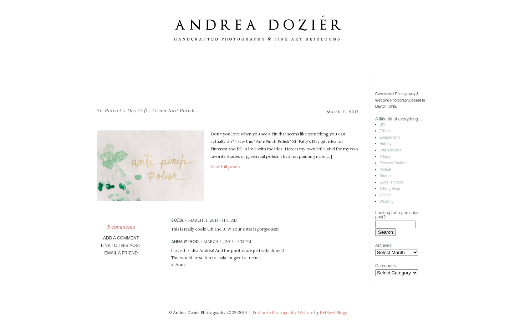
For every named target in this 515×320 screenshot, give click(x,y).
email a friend (121, 253)
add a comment (121, 238)
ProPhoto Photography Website (283, 312)
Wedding (386, 201)
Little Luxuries (390, 150)
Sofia (177, 220)
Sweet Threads (391, 182)
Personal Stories (392, 163)
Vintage (385, 195)
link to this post (121, 245)
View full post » (225, 167)
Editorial (385, 131)
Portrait (385, 169)
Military (385, 157)
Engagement (389, 137)
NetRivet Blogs (333, 312)
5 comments (121, 227)
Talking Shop (389, 189)
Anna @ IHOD (185, 241)
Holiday (385, 144)
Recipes (385, 176)
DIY (382, 125)
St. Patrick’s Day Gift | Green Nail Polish (146, 110)
